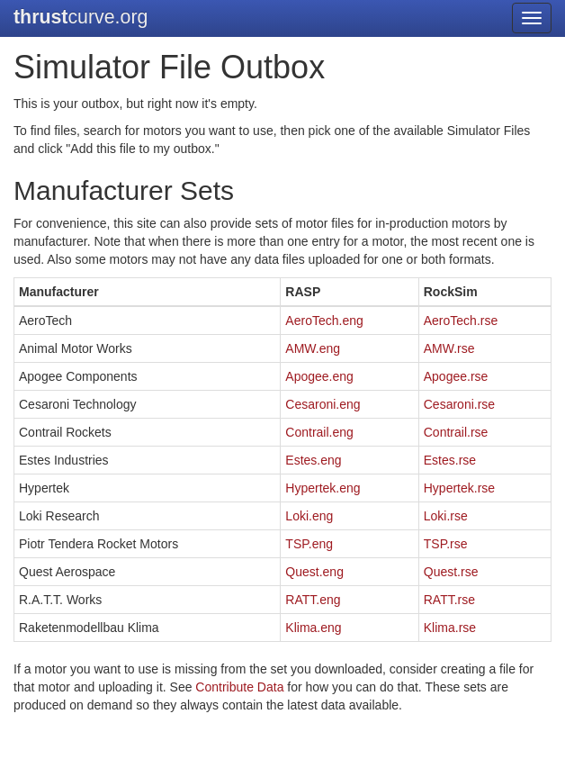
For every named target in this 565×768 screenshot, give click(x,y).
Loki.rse (446, 516)
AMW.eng (312, 348)
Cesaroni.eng (322, 404)
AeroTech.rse (461, 320)
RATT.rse (449, 599)
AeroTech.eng (324, 320)
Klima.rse (450, 627)
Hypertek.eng (322, 488)
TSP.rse (446, 544)
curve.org (80, 17)
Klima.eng (313, 627)
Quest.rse (451, 572)
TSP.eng (309, 544)
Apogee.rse (456, 376)
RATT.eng (312, 599)
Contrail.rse (456, 432)
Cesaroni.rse (459, 404)
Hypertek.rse (459, 488)
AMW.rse (449, 348)
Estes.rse (450, 460)
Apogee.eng (319, 376)
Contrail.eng (319, 432)
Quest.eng (314, 572)
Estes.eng (313, 460)
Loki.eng (309, 516)
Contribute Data (239, 687)
